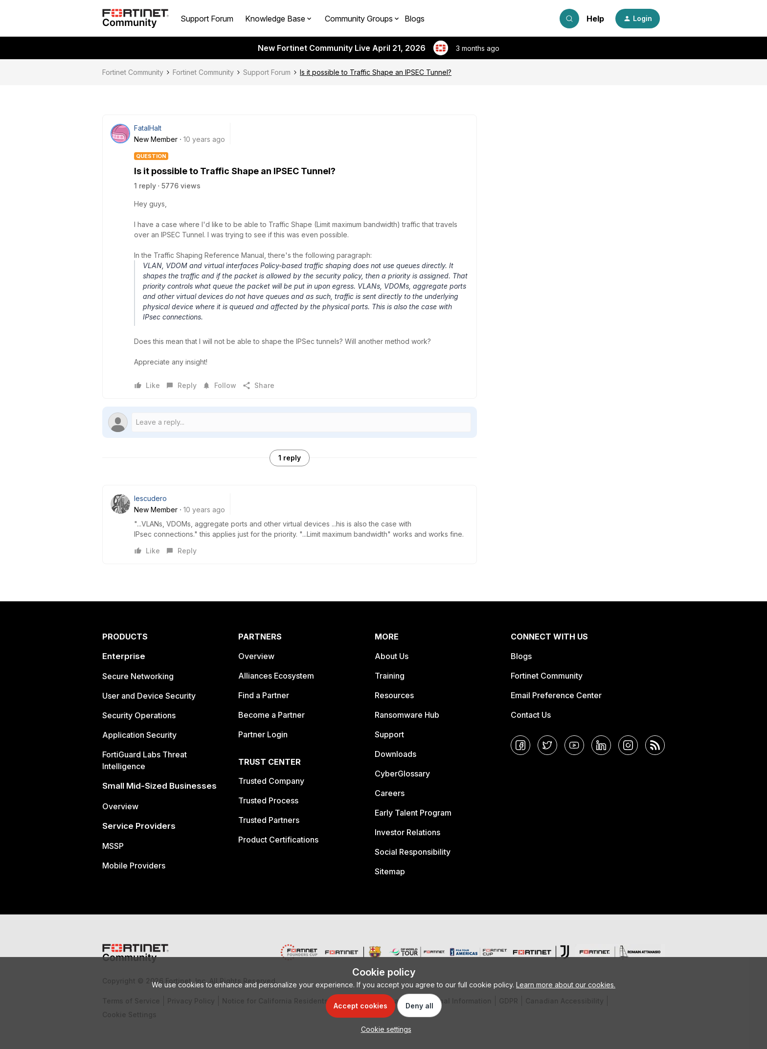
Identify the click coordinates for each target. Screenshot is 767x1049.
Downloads (395, 754)
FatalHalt (147, 128)
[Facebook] (520, 745)
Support (389, 734)
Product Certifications (278, 839)
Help (595, 18)
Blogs (415, 18)
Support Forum (206, 18)
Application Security (139, 735)
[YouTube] (574, 745)
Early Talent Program (413, 813)
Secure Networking (138, 676)
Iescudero (150, 498)
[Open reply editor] (289, 422)
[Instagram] (628, 745)
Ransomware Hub (407, 715)
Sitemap (390, 871)
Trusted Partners (268, 820)
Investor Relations (407, 832)
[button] (637, 18)
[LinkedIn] (601, 745)
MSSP (113, 846)
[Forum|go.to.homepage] (135, 18)
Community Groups (359, 18)
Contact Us (531, 715)
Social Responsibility (413, 852)
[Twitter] (547, 745)
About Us (391, 656)
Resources (394, 695)
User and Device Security (149, 696)
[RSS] (655, 745)
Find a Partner (263, 695)
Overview (120, 806)
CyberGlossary (402, 773)
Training (390, 676)
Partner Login (263, 734)
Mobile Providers (133, 865)
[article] (290, 524)
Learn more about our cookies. (565, 985)
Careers (390, 793)
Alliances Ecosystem (276, 676)
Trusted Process (268, 800)
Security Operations (139, 715)
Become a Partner (271, 715)
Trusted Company (271, 781)
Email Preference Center (556, 695)
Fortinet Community (132, 72)
